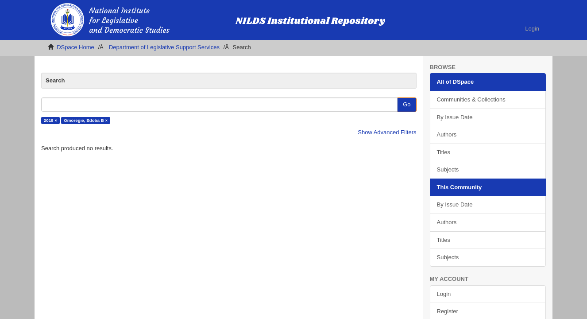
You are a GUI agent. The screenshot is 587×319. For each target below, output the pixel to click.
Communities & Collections (471, 99)
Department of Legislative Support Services (164, 47)
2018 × (50, 120)
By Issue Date (455, 117)
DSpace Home (75, 47)
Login (444, 294)
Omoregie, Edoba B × (86, 120)
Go (406, 104)
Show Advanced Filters (387, 132)
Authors (447, 134)
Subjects (448, 169)
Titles (444, 152)
